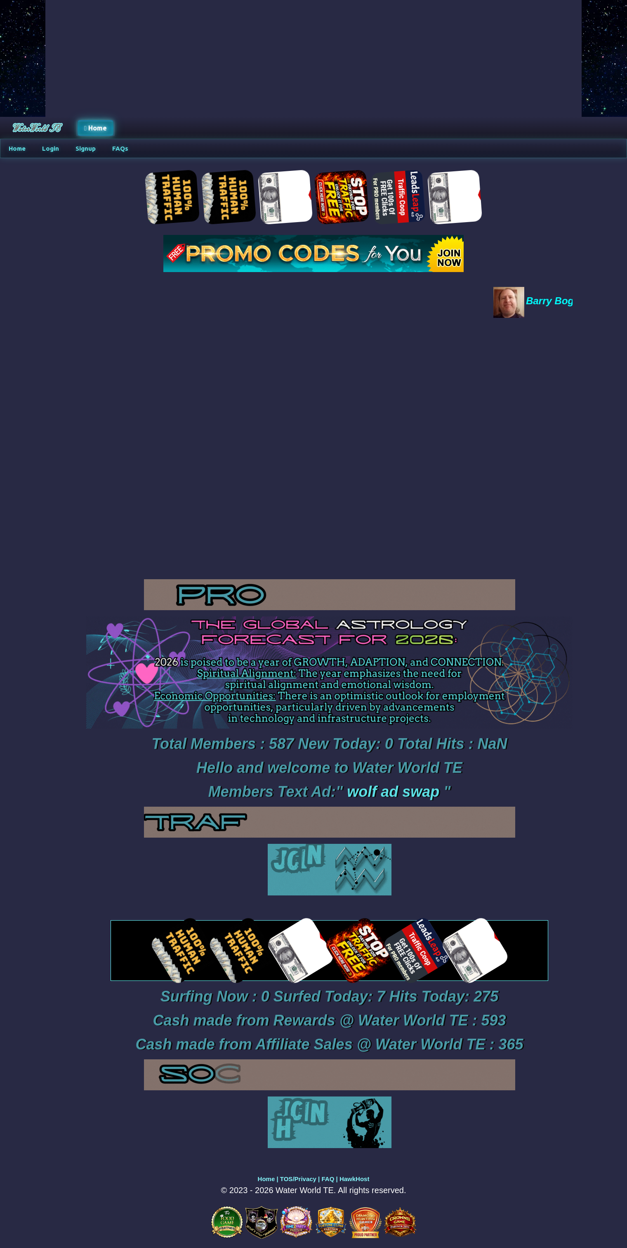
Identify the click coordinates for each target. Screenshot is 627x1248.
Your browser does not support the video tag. (329, 449)
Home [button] (95, 128)
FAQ (327, 1178)
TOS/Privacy (298, 1178)
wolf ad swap (393, 791)
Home (266, 1178)
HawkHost (354, 1178)
